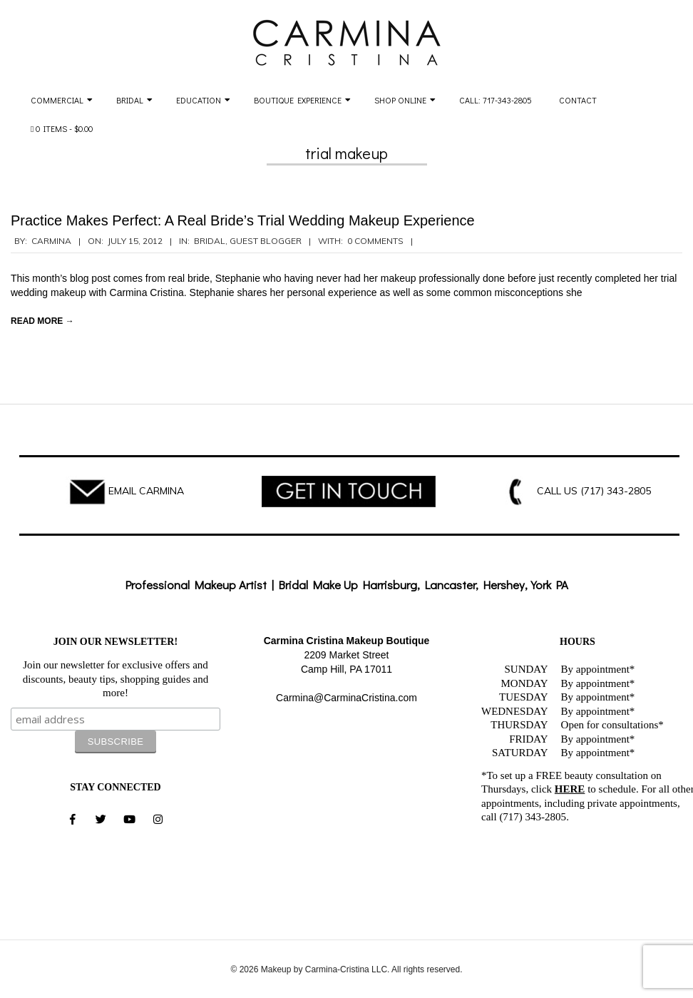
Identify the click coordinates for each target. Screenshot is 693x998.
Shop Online (400, 100)
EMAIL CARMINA (146, 490)
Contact (578, 100)
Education (198, 100)
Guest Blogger (266, 240)
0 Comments (375, 240)
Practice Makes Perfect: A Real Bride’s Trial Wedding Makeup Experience (243, 220)
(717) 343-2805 (615, 490)
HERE (570, 789)
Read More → (42, 321)
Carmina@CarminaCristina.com (346, 697)
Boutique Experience (298, 100)
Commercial (57, 100)
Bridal (129, 100)
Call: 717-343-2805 (495, 100)
